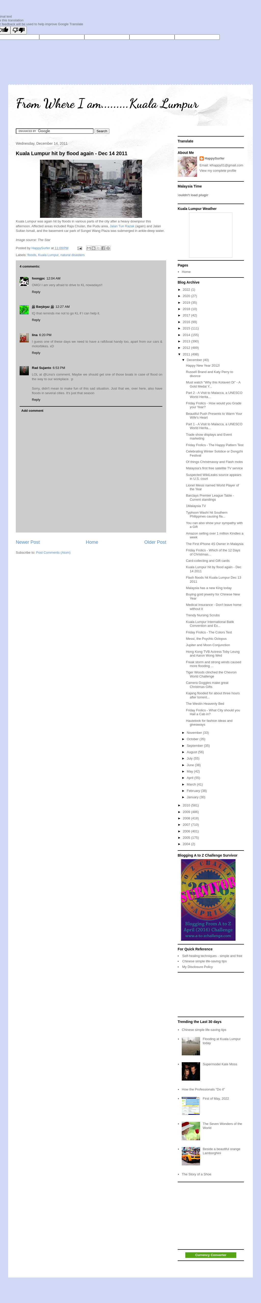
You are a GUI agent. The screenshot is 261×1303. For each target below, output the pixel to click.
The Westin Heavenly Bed (205, 704)
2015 (187, 328)
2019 (187, 302)
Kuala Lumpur (48, 255)
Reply (36, 292)
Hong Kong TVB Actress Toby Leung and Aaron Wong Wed (213, 654)
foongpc (38, 278)
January (193, 797)
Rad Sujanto (41, 368)
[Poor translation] (18, 30)
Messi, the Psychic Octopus (206, 639)
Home (92, 542)
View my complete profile (218, 170)
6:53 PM (59, 368)
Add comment (32, 411)
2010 (187, 805)
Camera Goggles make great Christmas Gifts (207, 685)
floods (32, 255)
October (193, 739)
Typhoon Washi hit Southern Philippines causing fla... (206, 514)
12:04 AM (53, 278)
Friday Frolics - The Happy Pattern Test (214, 445)
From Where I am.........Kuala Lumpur (107, 103)
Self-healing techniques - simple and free (212, 956)
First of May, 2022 (216, 1098)
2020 (187, 296)
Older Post (155, 542)
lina (34, 335)
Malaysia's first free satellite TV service (214, 468)
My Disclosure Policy (197, 967)
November (195, 733)
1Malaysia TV (196, 506)
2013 (187, 341)
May (190, 771)
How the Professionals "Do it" (203, 1089)
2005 (187, 838)
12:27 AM (63, 307)
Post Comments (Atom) (53, 552)
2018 (187, 309)
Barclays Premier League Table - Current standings (210, 497)
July (190, 758)
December (195, 360)
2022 (187, 289)
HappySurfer (215, 158)
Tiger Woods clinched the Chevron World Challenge (211, 674)
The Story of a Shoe (196, 1174)
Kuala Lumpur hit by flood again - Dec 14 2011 (71, 153)
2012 (187, 348)
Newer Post (28, 542)
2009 (187, 812)
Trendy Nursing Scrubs (202, 615)
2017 (187, 315)
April (190, 778)
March (192, 784)
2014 (187, 335)
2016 (187, 322)
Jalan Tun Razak (122, 226)
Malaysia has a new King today (208, 588)
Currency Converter (210, 1255)
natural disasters (72, 255)
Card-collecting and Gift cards (207, 561)
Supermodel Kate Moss (220, 1064)
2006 (187, 831)
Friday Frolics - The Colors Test (209, 632)
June (191, 765)
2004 (187, 844)
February (194, 791)
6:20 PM (45, 335)
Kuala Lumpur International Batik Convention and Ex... (210, 624)
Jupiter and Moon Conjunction (208, 645)
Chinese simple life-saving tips (204, 961)
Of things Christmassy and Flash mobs (214, 462)
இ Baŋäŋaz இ (43, 307)
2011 (187, 354)
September (195, 746)
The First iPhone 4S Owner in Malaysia (214, 544)
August (192, 752)
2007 (187, 825)
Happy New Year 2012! (203, 365)
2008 (187, 818)
